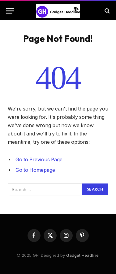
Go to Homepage (35, 170)
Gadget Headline (82, 255)
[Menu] (10, 11)
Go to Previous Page (38, 160)
